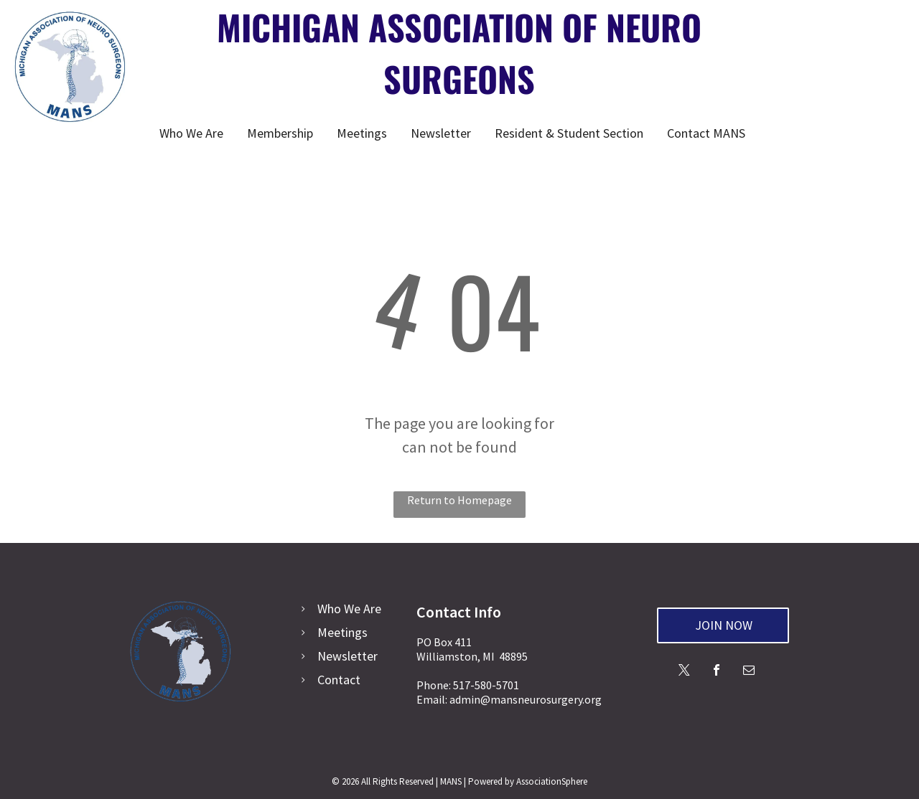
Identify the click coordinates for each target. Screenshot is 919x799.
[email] (748, 671)
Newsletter (347, 656)
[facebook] (716, 671)
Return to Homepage (459, 500)
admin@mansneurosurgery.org (525, 699)
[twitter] (684, 671)
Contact (338, 679)
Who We (338, 608)
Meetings (342, 632)
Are (372, 608)
